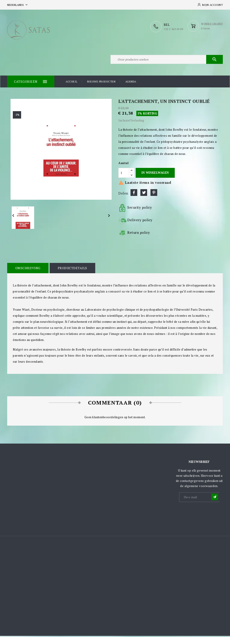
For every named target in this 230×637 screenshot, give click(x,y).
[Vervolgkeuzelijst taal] (18, 4)
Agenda (130, 82)
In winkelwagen (155, 174)
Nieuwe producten (101, 82)
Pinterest (153, 194)
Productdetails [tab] (71, 269)
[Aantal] (123, 174)
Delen (133, 194)
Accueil (71, 82)
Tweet (143, 194)
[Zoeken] (167, 60)
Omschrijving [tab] (27, 269)
